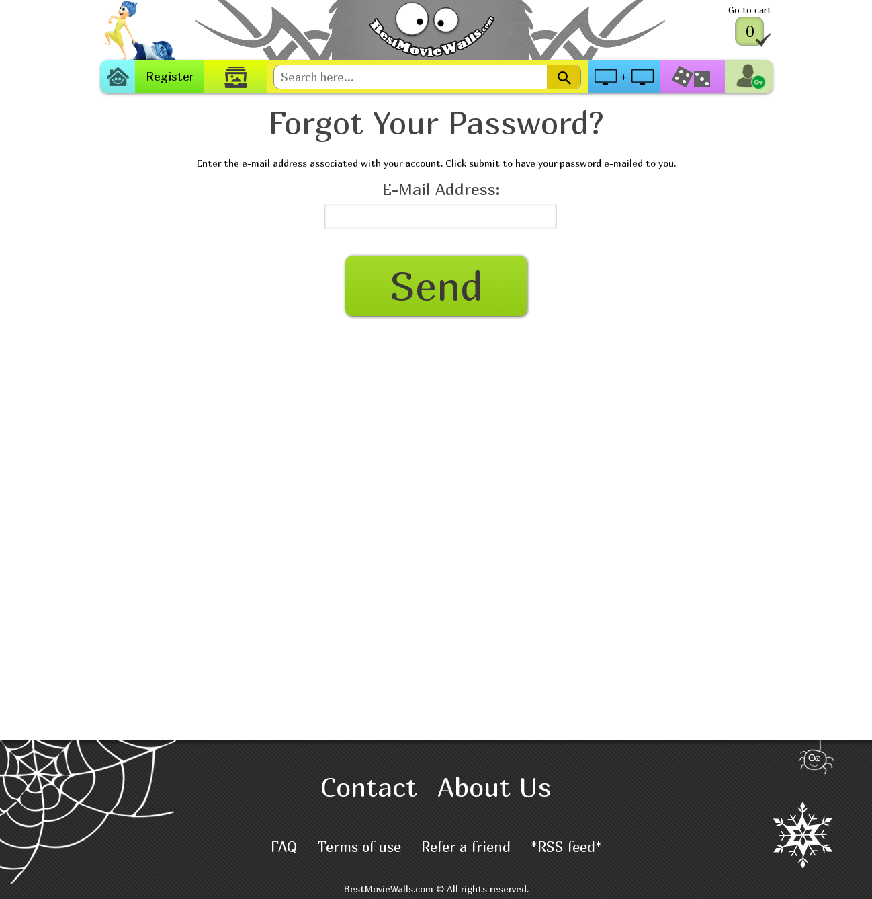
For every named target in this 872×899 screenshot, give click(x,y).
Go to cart (749, 10)
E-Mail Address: (441, 189)
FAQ (284, 847)
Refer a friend (466, 847)
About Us (494, 786)
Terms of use (359, 847)
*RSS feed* (566, 847)
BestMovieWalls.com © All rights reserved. (436, 888)
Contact (368, 786)
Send (436, 285)
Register (170, 76)
